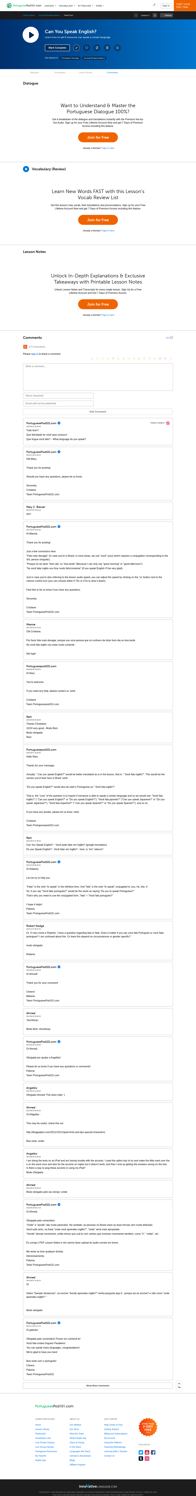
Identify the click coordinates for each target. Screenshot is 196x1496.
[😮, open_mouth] (154, 347)
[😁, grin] (102, 347)
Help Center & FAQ (113, 1420)
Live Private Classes (45, 1438)
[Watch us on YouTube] (147, 1447)
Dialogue (34, 72)
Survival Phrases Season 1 (49, 15)
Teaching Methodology (115, 1442)
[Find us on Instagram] (147, 1454)
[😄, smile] (92, 347)
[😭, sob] (139, 347)
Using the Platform (113, 1438)
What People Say (78, 1433)
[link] (155, 15)
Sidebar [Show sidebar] (168, 15)
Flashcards (40, 1429)
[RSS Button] (25, 347)
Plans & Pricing (77, 1438)
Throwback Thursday (70, 58)
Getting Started (111, 1424)
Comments (112, 72)
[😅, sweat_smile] (128, 347)
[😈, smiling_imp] (160, 347)
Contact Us (109, 1451)
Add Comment (39, 407)
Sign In (166, 5)
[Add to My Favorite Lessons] (86, 47)
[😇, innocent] (144, 347)
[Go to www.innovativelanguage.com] (98, 1481)
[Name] (58, 391)
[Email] (58, 399)
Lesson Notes (85, 72)
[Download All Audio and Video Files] (117, 47)
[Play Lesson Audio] (31, 35)
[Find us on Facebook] (153, 1447)
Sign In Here (108, 148)
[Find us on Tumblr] (141, 1454)
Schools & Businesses (80, 1451)
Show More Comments (39, 1381)
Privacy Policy (135, 1488)
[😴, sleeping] (149, 347)
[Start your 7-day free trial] (148, 1422)
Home (38, 1420)
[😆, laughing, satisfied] (123, 347)
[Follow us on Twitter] (141, 1447)
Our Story (74, 1424)
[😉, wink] (134, 347)
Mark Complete (57, 47)
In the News (75, 1442)
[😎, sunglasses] (113, 347)
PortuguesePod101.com (117, 1488)
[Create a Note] (97, 47)
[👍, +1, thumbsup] (170, 347)
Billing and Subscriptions (116, 1429)
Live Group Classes (44, 1442)
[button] (155, 5)
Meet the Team (77, 1429)
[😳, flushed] (97, 347)
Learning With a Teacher (115, 1447)
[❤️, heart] (165, 347)
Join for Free (98, 137)
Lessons (49, 6)
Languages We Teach (80, 1447)
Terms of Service (129, 1490)
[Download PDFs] (107, 47)
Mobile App (40, 1455)
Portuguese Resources (46, 1447)
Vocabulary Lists (43, 1433)
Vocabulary (66, 6)
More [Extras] (99, 6)
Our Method (75, 1420)
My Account (109, 1433)
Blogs (72, 1455)
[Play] (26, 169)
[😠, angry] (118, 347)
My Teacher (84, 6)
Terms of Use (150, 1488)
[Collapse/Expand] (98, 338)
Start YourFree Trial (185, 6)
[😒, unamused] (108, 347)
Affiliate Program (77, 1460)
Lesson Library (29, 15)
